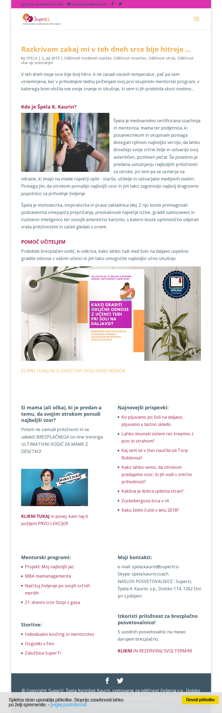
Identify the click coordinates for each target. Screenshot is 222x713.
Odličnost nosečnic (130, 58)
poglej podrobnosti (68, 704)
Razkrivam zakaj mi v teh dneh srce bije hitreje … (106, 49)
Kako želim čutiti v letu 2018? (150, 510)
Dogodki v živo (39, 644)
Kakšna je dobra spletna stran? (152, 491)
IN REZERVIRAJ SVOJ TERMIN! (155, 651)
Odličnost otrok (161, 58)
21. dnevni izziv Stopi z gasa (52, 602)
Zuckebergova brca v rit (145, 501)
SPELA (31, 58)
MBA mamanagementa (48, 576)
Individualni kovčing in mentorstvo (59, 634)
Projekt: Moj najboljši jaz (49, 567)
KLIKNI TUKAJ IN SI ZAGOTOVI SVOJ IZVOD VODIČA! (73, 371)
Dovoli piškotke (200, 699)
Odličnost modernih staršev (88, 58)
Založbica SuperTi (43, 653)
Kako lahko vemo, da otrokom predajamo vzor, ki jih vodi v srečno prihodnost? (156, 474)
